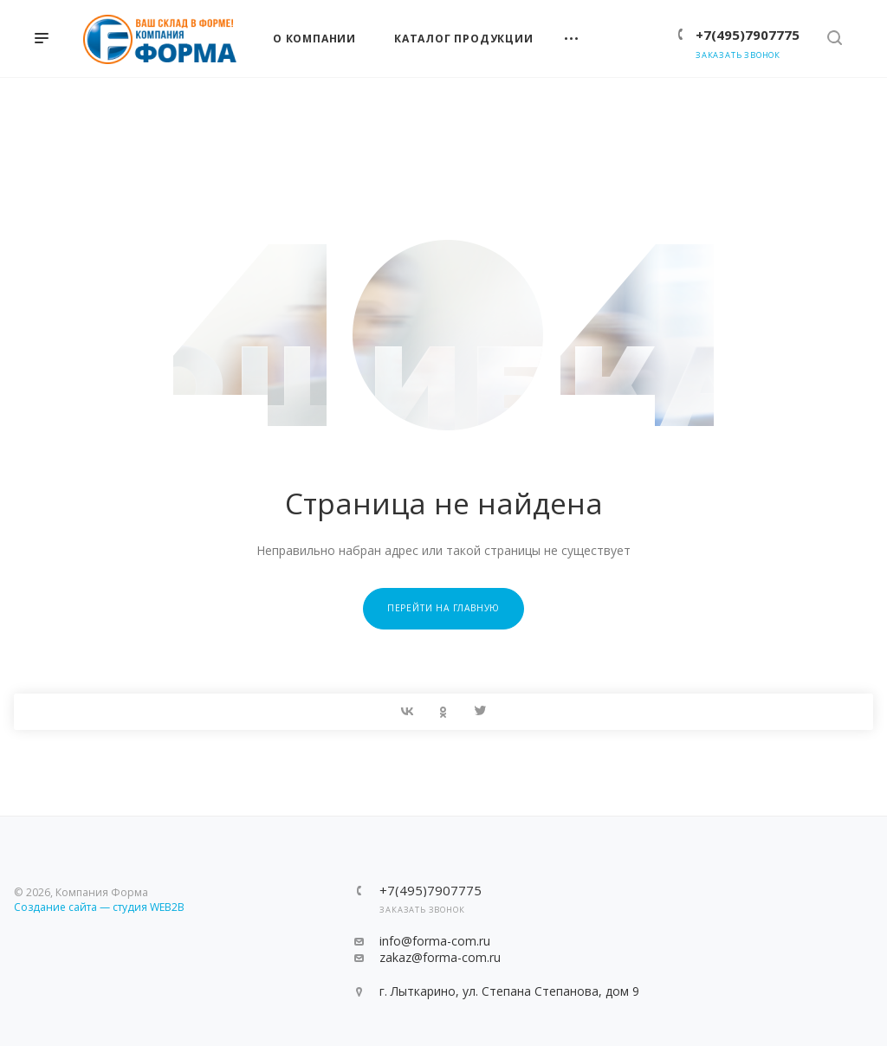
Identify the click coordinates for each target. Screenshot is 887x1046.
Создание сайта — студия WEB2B (99, 907)
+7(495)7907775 (748, 34)
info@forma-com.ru (434, 941)
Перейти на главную (443, 608)
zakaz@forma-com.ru (440, 957)
